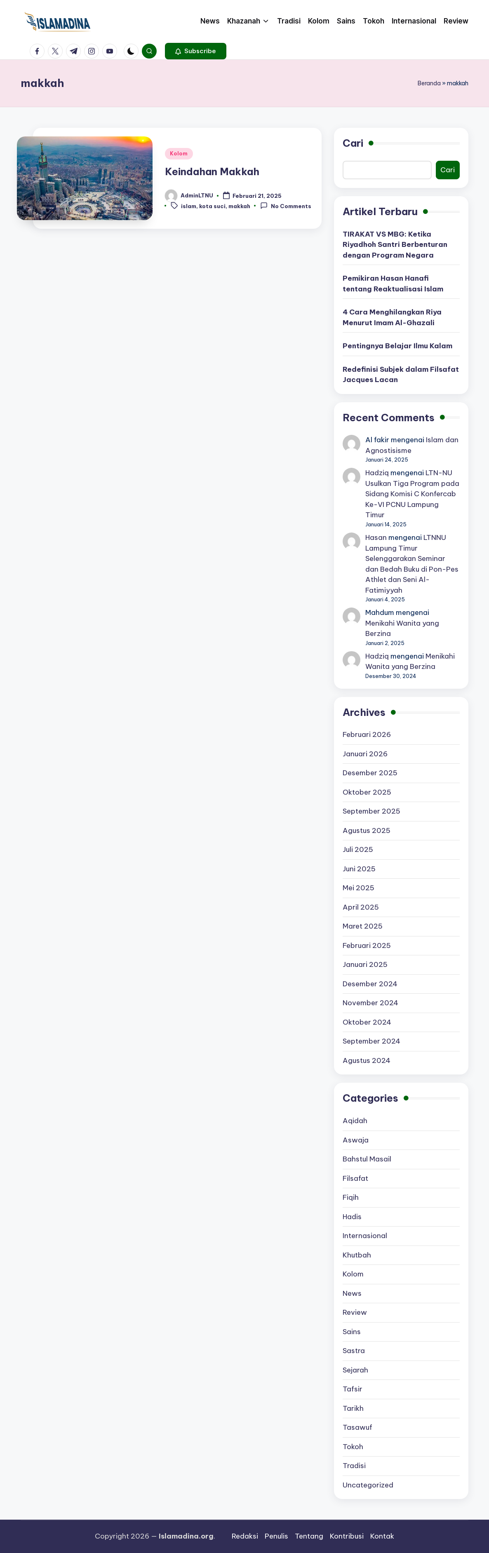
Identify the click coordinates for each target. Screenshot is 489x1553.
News (352, 1293)
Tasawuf (357, 1427)
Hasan (376, 537)
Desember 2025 (370, 772)
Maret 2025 (363, 926)
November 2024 (370, 1002)
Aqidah (355, 1120)
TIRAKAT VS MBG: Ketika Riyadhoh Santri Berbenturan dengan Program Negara (395, 245)
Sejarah (355, 1370)
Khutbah (357, 1255)
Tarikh (353, 1408)
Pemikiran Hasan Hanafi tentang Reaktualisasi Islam (393, 283)
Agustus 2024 (366, 1060)
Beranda (429, 83)
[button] (195, 51)
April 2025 (361, 907)
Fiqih (351, 1197)
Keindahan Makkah (212, 171)
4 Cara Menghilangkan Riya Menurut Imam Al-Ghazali (392, 317)
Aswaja (356, 1140)
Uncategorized (368, 1485)
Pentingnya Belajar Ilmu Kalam (397, 345)
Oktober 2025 (367, 792)
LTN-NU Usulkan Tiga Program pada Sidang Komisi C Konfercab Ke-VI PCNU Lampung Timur (412, 493)
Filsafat (355, 1178)
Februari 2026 (367, 734)
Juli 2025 (358, 849)
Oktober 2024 (367, 1022)
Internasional (365, 1235)
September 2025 (371, 811)
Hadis (352, 1216)
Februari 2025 (367, 945)
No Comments (285, 205)
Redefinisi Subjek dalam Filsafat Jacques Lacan (401, 375)
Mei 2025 (358, 887)
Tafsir (352, 1388)
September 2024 (371, 1041)
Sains (352, 1331)
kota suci (212, 206)
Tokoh (353, 1446)
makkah (239, 206)
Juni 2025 (359, 868)
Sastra (354, 1350)
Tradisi (354, 1465)
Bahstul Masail (367, 1159)
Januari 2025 (365, 964)
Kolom (179, 153)
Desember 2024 (370, 983)
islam (188, 206)
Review (355, 1312)
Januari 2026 (365, 753)
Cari (353, 143)
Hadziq (377, 472)
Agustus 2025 (366, 830)
